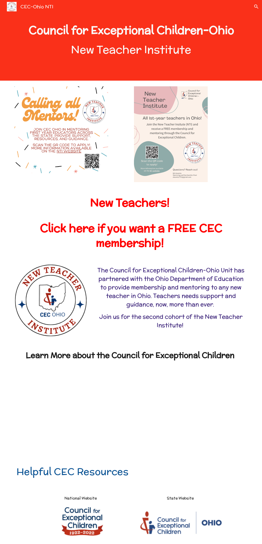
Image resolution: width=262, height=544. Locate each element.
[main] (131, 40)
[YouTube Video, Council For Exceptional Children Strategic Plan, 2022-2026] (191, 412)
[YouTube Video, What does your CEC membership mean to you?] (71, 412)
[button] (256, 6)
